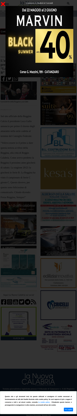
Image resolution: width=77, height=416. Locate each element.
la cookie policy (44, 402)
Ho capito (68, 409)
